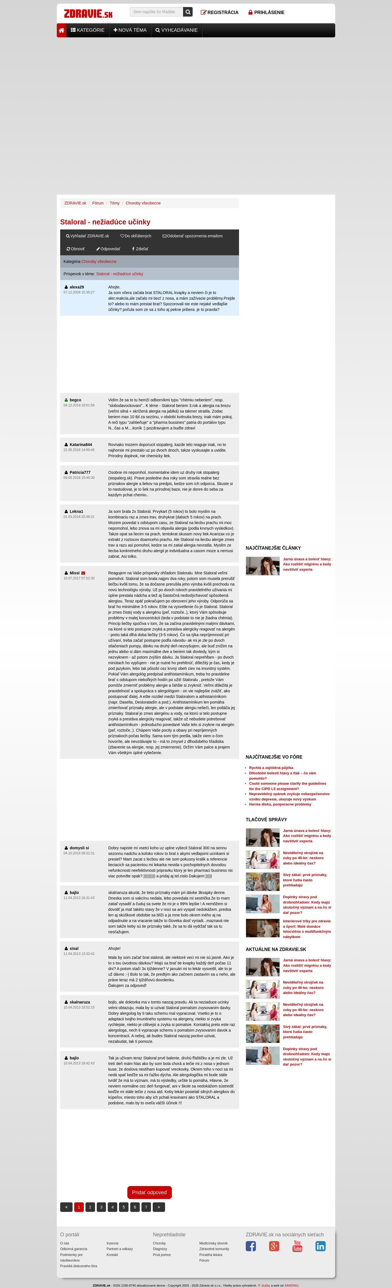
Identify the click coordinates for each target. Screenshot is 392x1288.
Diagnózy (160, 1249)
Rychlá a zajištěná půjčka (271, 768)
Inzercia (112, 1243)
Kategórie (88, 30)
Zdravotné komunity (214, 1249)
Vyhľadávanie (177, 30)
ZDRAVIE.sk (75, 203)
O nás (64, 1243)
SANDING (291, 1285)
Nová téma (130, 30)
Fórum (97, 203)
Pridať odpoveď (149, 1192)
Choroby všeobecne (143, 203)
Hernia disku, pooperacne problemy (280, 804)
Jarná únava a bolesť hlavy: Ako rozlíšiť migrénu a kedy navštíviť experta (307, 564)
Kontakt (112, 1255)
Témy (115, 203)
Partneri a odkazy (120, 1249)
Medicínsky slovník (213, 1243)
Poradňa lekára (210, 1255)
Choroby (159, 1243)
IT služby (264, 1285)
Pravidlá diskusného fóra (78, 1266)
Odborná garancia (73, 1249)
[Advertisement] (196, 76)
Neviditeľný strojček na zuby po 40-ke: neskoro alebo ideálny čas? (303, 858)
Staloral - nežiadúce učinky (119, 274)
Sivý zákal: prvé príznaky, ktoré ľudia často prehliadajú (305, 880)
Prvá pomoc (162, 1255)
